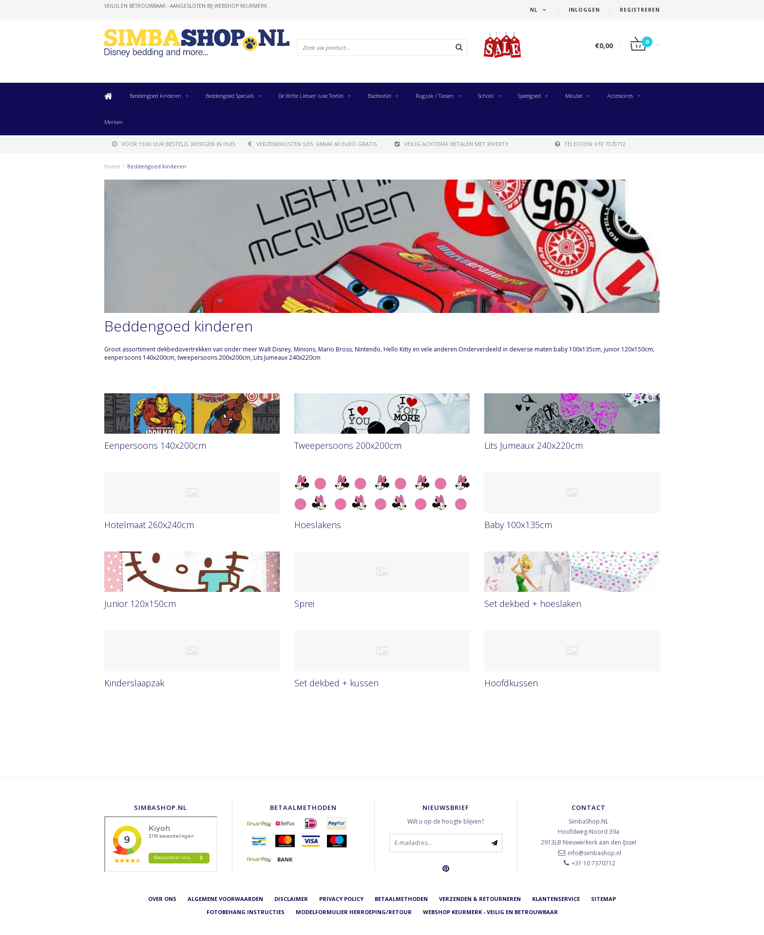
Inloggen (584, 9)
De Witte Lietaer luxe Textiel (311, 95)
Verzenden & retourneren (480, 898)
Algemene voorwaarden (225, 898)
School (486, 95)
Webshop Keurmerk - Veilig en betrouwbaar (490, 912)
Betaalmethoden (401, 898)
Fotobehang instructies (246, 912)
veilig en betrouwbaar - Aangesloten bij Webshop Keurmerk (185, 5)
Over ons (162, 898)
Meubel (574, 95)
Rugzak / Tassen (435, 95)
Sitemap (603, 898)
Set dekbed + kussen (336, 683)
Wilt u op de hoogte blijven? (445, 821)
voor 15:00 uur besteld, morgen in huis (173, 143)
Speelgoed (529, 95)
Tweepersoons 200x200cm (347, 445)
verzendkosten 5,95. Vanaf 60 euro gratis (312, 143)
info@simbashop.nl (594, 853)
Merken (113, 122)
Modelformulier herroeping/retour (354, 912)
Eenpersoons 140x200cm (155, 445)
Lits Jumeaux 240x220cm (533, 445)
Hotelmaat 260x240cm (149, 525)
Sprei (304, 603)
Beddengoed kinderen (155, 95)
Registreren (640, 9)
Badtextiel (379, 95)
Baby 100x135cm (518, 525)
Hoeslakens (317, 525)
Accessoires (620, 95)
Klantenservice (556, 898)
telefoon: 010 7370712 (590, 143)
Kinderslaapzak (134, 683)
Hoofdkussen (511, 683)
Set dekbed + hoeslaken (532, 603)
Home (112, 166)
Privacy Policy (341, 898)
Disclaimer (291, 898)
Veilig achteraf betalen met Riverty (452, 143)
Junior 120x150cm (140, 603)
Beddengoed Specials (230, 95)
